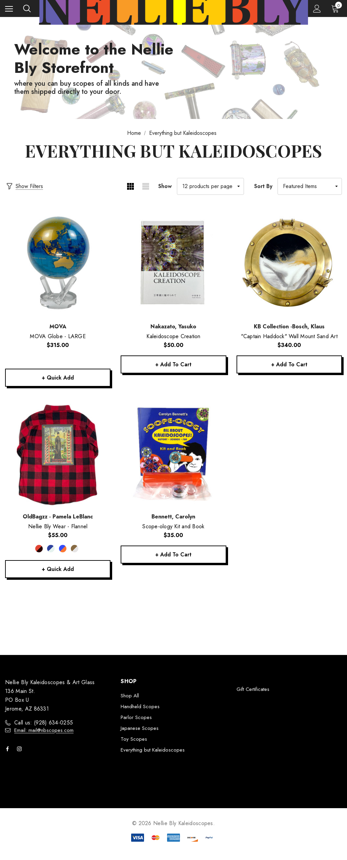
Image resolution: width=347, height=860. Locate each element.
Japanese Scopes (140, 728)
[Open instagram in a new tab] (20, 749)
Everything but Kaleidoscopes (153, 750)
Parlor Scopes (136, 717)
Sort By (263, 186)
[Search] (27, 8)
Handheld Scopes (140, 707)
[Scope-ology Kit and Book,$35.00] (173, 454)
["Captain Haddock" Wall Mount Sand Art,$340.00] (289, 263)
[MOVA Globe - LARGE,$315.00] (57, 263)
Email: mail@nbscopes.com (44, 730)
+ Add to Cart (173, 364)
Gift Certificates (253, 689)
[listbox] (310, 186)
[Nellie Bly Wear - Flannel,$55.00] (57, 454)
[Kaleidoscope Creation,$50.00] (173, 263)
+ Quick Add (58, 378)
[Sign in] (317, 9)
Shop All (130, 696)
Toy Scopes (134, 739)
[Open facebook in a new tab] (9, 749)
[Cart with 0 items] (336, 8)
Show (165, 186)
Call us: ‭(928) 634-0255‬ (43, 723)
